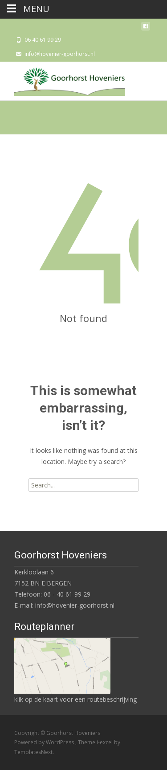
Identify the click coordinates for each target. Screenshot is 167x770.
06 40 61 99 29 (42, 39)
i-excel (105, 742)
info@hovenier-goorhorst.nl (59, 54)
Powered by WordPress (44, 742)
